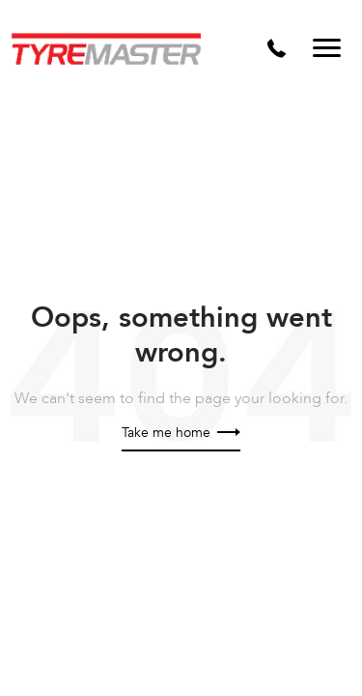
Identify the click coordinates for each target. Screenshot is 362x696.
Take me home (181, 432)
